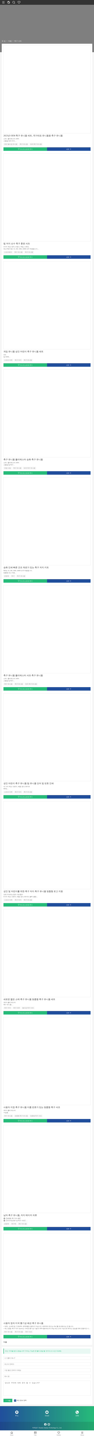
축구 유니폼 (24, 144)
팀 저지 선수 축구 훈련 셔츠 (16, 243)
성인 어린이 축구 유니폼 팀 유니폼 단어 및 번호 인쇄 (28, 783)
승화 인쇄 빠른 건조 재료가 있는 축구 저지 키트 (26, 567)
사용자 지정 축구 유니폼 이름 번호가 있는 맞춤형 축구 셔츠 (31, 1107)
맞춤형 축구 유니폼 (21, 1116)
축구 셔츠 (28, 1332)
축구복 (13, 1224)
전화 (77, 1416)
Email (47, 1416)
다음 (5, 1342)
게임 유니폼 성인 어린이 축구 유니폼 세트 (23, 351)
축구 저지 (18, 360)
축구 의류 (16, 1008)
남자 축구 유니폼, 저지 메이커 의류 (20, 1215)
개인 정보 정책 (21, 1400)
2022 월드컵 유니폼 (10, 144)
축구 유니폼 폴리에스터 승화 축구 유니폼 (23, 459)
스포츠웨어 (8, 252)
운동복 (6, 576)
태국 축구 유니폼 (36, 144)
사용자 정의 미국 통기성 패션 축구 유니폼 (23, 1323)
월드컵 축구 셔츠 (28, 1008)
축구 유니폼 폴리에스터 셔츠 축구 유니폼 (23, 675)
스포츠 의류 (8, 360)
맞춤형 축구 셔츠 (36, 1116)
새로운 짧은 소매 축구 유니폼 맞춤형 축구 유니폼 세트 (29, 999)
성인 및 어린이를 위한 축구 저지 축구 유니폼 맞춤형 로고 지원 (33, 891)
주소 (17, 1416)
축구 (12, 576)
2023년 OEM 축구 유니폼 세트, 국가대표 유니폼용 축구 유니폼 (33, 135)
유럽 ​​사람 (7, 468)
